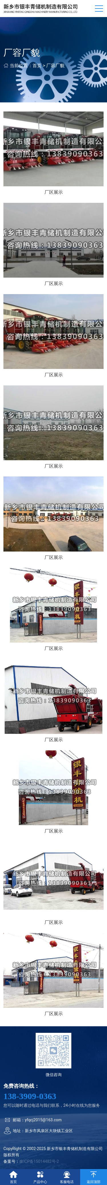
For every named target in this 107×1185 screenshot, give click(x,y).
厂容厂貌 (55, 65)
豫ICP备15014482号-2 (39, 1161)
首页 (37, 65)
